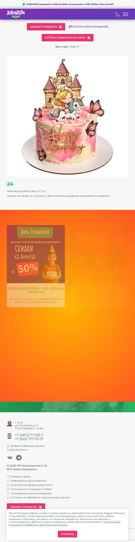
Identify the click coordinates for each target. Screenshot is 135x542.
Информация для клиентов (26, 480)
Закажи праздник (46, 26)
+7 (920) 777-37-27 (29, 439)
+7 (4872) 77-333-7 (29, 435)
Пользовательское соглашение (29, 493)
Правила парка (18, 476)
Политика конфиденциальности (30, 485)
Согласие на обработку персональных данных (38, 497)
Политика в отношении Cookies (29, 489)
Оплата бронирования (88, 26)
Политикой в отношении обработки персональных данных (64, 523)
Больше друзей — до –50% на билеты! (36, 292)
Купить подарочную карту (67, 37)
